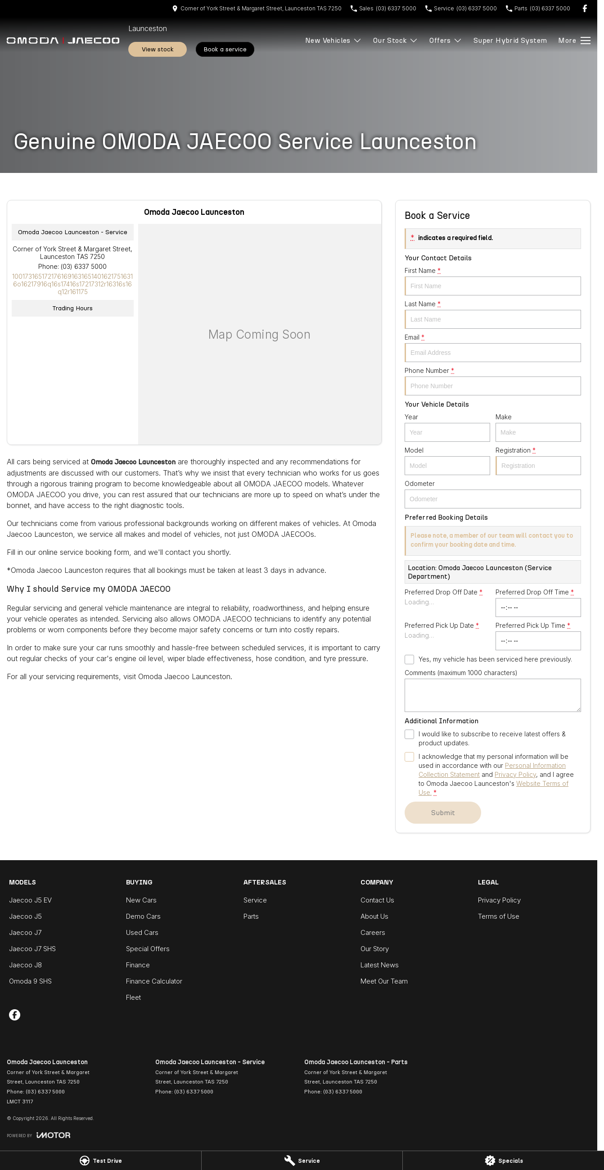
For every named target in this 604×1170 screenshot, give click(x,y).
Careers (373, 932)
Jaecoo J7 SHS (32, 948)
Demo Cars (143, 916)
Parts (251, 916)
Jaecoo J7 (25, 932)
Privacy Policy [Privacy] (515, 774)
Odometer (493, 494)
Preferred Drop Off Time (538, 602)
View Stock (158, 49)
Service (255, 900)
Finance (138, 965)
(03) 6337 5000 (84, 266)
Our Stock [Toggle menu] (396, 40)
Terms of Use (498, 916)
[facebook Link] (584, 8)
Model (447, 460)
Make (538, 427)
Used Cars (142, 932)
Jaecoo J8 (25, 965)
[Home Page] (63, 40)
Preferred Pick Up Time (538, 635)
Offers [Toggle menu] (445, 40)
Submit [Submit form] (443, 812)
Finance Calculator (154, 981)
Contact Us (377, 900)
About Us (374, 916)
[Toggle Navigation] (574, 41)
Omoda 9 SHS (30, 981)
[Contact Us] (257, 8)
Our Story (375, 948)
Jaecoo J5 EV (30, 900)
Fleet (133, 997)
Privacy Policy (499, 900)
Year (447, 427)
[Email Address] (72, 283)
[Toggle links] (38, 1135)
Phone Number (493, 381)
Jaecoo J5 (25, 916)
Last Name (493, 314)
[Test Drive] (100, 1160)
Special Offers (148, 948)
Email (493, 347)
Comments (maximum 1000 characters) (493, 690)
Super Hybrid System (510, 40)
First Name (493, 281)
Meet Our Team (384, 981)
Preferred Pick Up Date (447, 635)
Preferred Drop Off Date (447, 602)
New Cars (141, 900)
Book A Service (225, 49)
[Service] (302, 1160)
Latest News (380, 965)
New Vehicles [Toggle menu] (333, 40)
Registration (538, 460)
